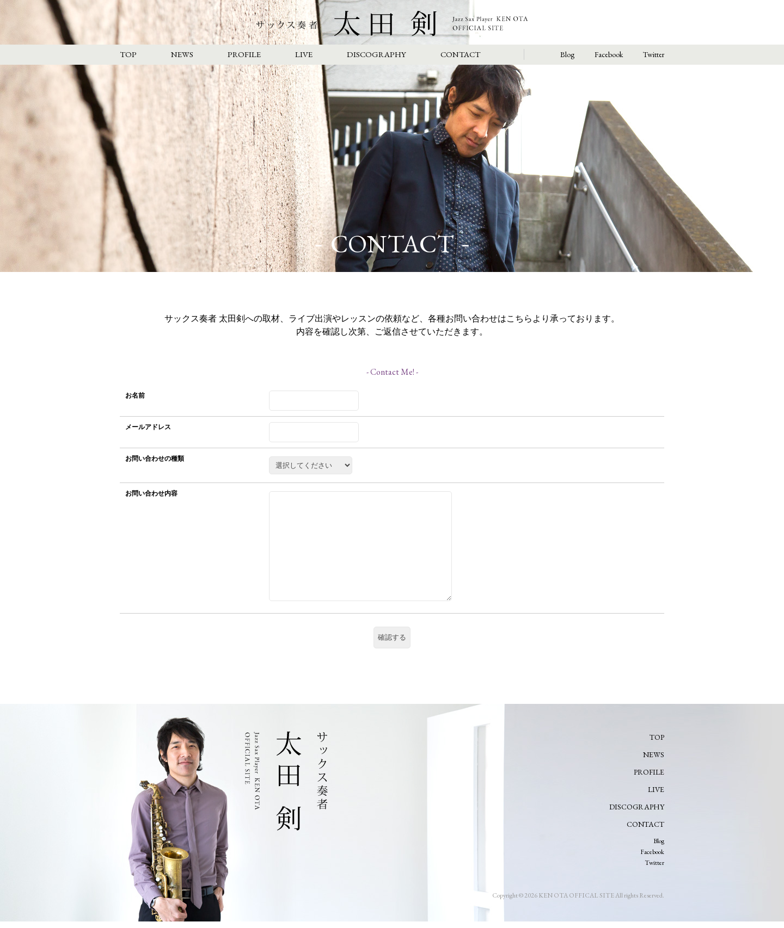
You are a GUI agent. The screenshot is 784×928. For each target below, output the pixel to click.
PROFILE (244, 54)
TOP (128, 54)
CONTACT (460, 54)
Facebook (609, 54)
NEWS (182, 54)
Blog (567, 54)
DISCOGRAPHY (376, 54)
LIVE (304, 54)
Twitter (653, 54)
